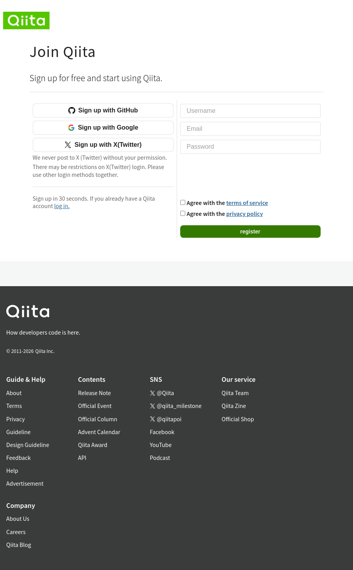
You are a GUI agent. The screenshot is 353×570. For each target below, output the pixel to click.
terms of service (247, 203)
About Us (17, 518)
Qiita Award (92, 445)
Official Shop (238, 419)
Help (12, 470)
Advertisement (25, 483)
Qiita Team (235, 393)
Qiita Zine (234, 406)
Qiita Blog (18, 545)
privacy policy (244, 213)
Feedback (18, 457)
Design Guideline (27, 445)
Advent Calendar (99, 432)
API (82, 457)
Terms (14, 406)
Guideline (18, 432)
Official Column (97, 419)
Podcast (160, 457)
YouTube (161, 445)
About (13, 393)
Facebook (162, 432)
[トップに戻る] (167, 313)
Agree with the (227, 203)
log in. (62, 206)
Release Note (94, 393)
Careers (15, 532)
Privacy (15, 419)
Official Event (95, 406)
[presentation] (239, 175)
